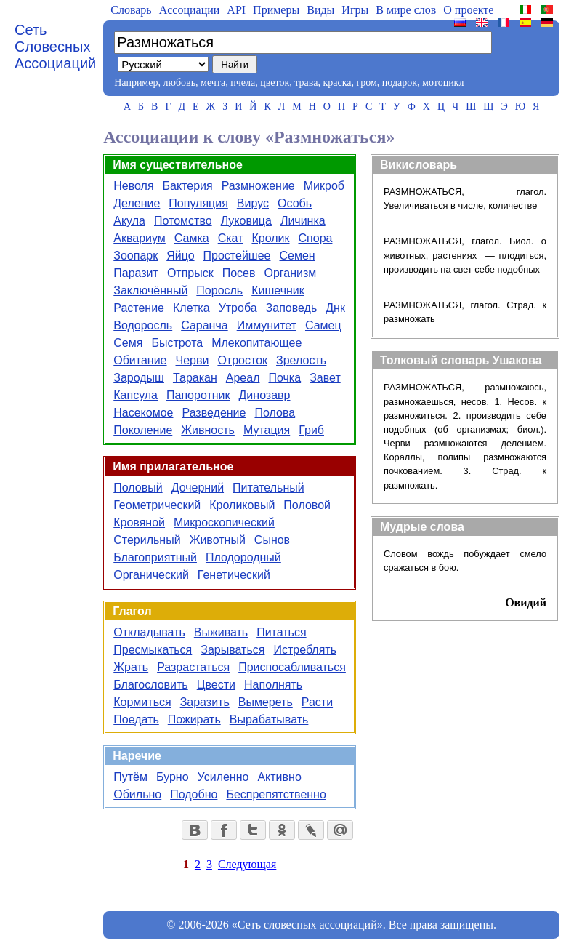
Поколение (142, 430)
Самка (191, 238)
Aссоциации (189, 10)
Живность (208, 430)
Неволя (133, 186)
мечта (213, 82)
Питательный (268, 487)
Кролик (270, 238)
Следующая (247, 864)
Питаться (281, 632)
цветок (274, 82)
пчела (242, 82)
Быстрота (177, 343)
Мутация (266, 430)
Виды (320, 10)
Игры (354, 10)
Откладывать (149, 632)
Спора (316, 238)
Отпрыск (190, 273)
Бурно (172, 777)
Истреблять (304, 650)
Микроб (324, 186)
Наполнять (273, 684)
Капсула (135, 395)
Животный (218, 540)
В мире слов (406, 10)
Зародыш (138, 378)
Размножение (258, 186)
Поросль (219, 290)
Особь (295, 203)
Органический (151, 575)
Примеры (276, 10)
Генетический (234, 575)
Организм (290, 273)
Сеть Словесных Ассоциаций (55, 46)
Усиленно (223, 777)
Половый (137, 487)
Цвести (216, 684)
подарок (399, 82)
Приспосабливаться (292, 667)
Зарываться (232, 650)
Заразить (205, 702)
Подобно (193, 794)
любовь (179, 82)
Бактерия (188, 186)
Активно (279, 777)
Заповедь (292, 308)
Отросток (242, 360)
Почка (284, 378)
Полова (274, 412)
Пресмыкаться (152, 650)
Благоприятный (155, 557)
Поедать (136, 719)
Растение (138, 308)
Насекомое (143, 412)
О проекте (468, 10)
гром (366, 82)
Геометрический (157, 505)
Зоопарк (135, 255)
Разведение (214, 412)
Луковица (246, 221)
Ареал (243, 378)
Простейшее (237, 255)
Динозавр (265, 395)
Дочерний (197, 487)
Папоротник (198, 395)
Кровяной (139, 522)
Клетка (191, 308)
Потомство (183, 221)
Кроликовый (242, 505)
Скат (230, 238)
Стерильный (146, 540)
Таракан (195, 378)
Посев (239, 273)
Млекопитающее (256, 343)
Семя (127, 343)
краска (337, 82)
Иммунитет (266, 325)
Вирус (253, 203)
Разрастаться (193, 667)
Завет (325, 378)
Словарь (130, 10)
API (236, 10)
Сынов (272, 540)
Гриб (311, 430)
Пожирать (194, 719)
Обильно (137, 794)
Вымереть (265, 702)
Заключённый (150, 290)
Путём (130, 777)
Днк (335, 308)
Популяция (198, 203)
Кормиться (142, 702)
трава (306, 82)
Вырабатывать (269, 719)
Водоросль (142, 325)
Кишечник (277, 290)
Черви (192, 360)
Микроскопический (224, 522)
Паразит (135, 273)
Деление (136, 203)
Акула (129, 221)
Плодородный (243, 557)
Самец (323, 325)
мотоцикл (443, 82)
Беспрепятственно (276, 794)
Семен (297, 255)
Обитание (139, 360)
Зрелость (301, 360)
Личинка (303, 221)
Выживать (221, 632)
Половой (307, 505)
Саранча (204, 325)
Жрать (130, 667)
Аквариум (139, 238)
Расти (317, 702)
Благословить (150, 684)
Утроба (238, 308)
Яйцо (180, 255)
